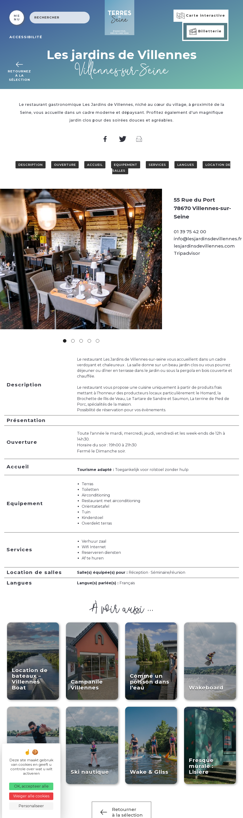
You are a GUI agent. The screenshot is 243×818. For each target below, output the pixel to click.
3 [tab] (81, 341)
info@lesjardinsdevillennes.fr (208, 238)
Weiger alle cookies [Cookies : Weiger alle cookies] (31, 796)
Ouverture (65, 165)
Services (157, 165)
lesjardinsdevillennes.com (204, 246)
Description (30, 165)
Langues (185, 165)
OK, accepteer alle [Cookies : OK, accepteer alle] (31, 786)
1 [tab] (64, 341)
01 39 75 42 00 (190, 231)
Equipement (125, 165)
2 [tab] (73, 341)
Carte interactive (201, 15)
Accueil (95, 165)
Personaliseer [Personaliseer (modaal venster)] (31, 806)
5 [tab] (97, 341)
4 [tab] (89, 341)
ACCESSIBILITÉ (25, 37)
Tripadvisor (187, 253)
